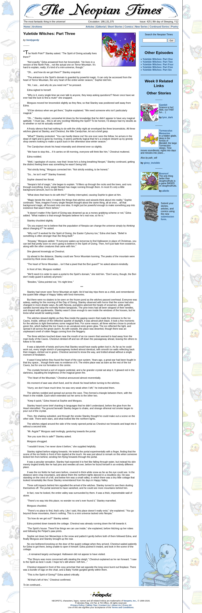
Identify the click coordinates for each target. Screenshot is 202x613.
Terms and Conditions (122, 607)
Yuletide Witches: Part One (158, 59)
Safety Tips (91, 605)
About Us (116, 605)
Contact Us (104, 605)
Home (27, 26)
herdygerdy (32, 40)
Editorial (101, 26)
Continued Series (159, 26)
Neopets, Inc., (130, 601)
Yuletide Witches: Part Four (158, 64)
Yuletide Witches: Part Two (158, 61)
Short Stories (115, 26)
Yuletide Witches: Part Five (158, 67)
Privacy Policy (78, 605)
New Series (141, 26)
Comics (129, 26)
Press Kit (127, 605)
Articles (90, 26)
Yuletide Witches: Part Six (157, 69)
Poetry (174, 26)
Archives (37, 26)
